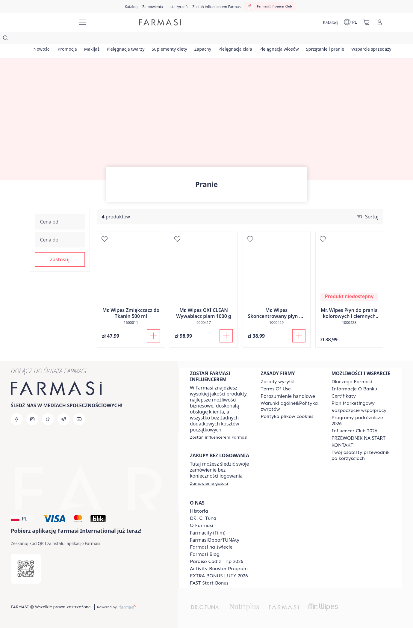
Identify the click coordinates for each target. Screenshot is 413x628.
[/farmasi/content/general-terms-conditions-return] (290, 406)
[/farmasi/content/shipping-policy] (277, 382)
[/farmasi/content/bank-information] (354, 389)
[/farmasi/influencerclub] (269, 6)
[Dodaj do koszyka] (153, 323)
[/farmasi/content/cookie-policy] (287, 416)
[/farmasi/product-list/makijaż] (108, 39)
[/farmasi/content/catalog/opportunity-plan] (353, 403)
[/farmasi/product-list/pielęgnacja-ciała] (279, 39)
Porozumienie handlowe (288, 396)
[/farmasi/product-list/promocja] (77, 39)
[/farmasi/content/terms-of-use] (276, 389)
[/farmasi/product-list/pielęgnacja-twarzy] (149, 39)
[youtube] (79, 419)
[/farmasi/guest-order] (209, 483)
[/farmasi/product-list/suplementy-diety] (199, 39)
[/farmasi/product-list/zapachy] (239, 39)
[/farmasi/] (51, 22)
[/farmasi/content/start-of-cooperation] (359, 410)
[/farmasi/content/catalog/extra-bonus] (219, 576)
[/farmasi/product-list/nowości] (45, 39)
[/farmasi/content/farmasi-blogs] (205, 554)
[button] (60, 247)
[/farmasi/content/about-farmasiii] (201, 526)
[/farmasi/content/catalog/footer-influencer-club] (354, 431)
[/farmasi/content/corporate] (211, 547)
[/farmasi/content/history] (199, 511)
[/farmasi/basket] (366, 22)
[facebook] (17, 419)
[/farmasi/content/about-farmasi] (352, 382)
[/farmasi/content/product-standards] (344, 396)
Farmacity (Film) (208, 533)
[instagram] (32, 419)
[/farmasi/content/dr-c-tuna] (203, 518)
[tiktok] (48, 419)
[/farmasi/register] (152, 6)
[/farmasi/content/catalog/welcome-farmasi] (361, 455)
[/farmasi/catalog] (131, 6)
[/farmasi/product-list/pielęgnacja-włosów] (329, 39)
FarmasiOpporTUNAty (214, 540)
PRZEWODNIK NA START (358, 438)
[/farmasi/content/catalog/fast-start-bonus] (209, 583)
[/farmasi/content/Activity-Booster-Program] (219, 569)
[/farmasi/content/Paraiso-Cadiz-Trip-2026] (216, 561)
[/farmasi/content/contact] (342, 445)
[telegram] (63, 419)
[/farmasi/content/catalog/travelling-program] (361, 421)
